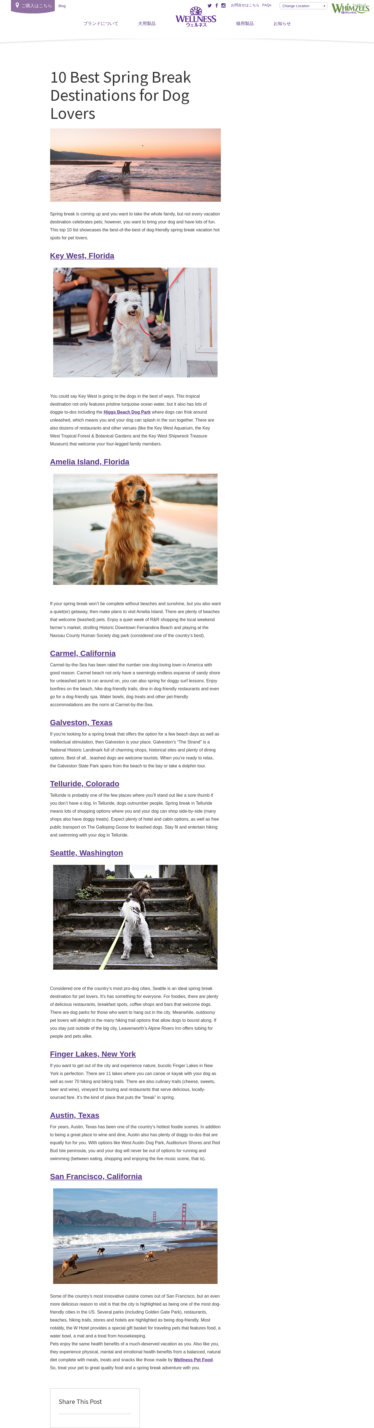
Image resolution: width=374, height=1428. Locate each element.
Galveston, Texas (81, 722)
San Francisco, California (96, 1176)
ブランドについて (100, 23)
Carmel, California (83, 653)
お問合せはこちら (245, 5)
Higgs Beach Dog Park (127, 412)
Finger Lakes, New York (93, 1054)
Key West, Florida (82, 255)
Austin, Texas (74, 1115)
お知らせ (282, 23)
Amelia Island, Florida (89, 462)
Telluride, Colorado (84, 783)
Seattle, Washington (86, 853)
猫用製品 (245, 23)
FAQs (266, 5)
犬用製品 (147, 23)
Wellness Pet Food (193, 1359)
